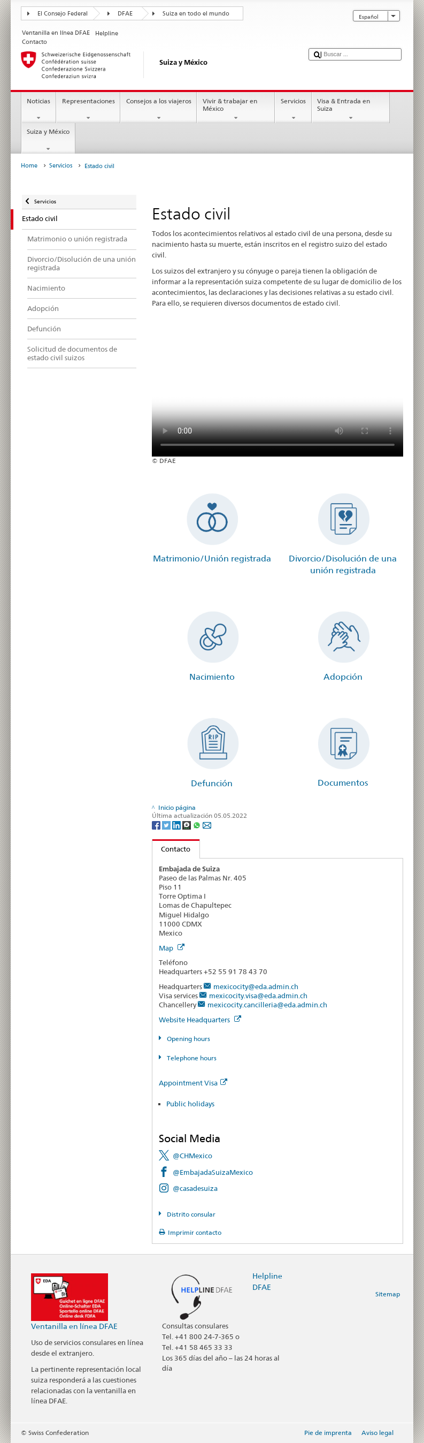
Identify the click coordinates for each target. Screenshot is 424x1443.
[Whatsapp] (197, 825)
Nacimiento (212, 677)
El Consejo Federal (62, 13)
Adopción (343, 677)
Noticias (39, 110)
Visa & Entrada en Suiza (350, 110)
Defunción (212, 783)
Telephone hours (191, 1058)
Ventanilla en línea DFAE (74, 1326)
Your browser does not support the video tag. (277, 394)
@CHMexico (192, 1155)
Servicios (293, 110)
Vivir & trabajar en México (235, 110)
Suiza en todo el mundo (196, 13)
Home (29, 165)
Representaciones (88, 110)
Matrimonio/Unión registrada (212, 558)
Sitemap (387, 1294)
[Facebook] (157, 825)
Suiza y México (48, 140)
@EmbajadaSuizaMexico (213, 1172)
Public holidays (190, 1103)
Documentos (343, 783)
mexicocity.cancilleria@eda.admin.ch (267, 1004)
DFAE (125, 13)
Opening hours (187, 1039)
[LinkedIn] (177, 825)
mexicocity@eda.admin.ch (255, 986)
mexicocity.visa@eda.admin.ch (258, 995)
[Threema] (187, 825)
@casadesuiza (195, 1188)
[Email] (207, 825)
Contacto (171, 849)
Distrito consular (190, 1214)
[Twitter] (167, 825)
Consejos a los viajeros (158, 110)
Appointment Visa (193, 1083)
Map (171, 948)
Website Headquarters (200, 1019)
